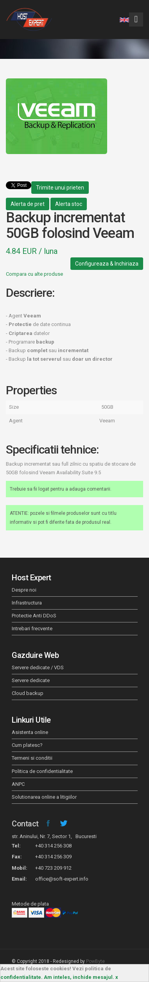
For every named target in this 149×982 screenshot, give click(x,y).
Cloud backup (27, 693)
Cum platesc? (27, 745)
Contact (25, 823)
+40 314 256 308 (53, 846)
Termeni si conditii (32, 758)
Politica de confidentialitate (42, 771)
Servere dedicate (31, 680)
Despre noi (24, 590)
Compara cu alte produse (34, 274)
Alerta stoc (68, 204)
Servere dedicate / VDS (38, 667)
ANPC (18, 784)
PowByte (95, 961)
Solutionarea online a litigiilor (44, 797)
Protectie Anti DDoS (34, 616)
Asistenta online (30, 732)
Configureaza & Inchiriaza (106, 264)
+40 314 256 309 (53, 857)
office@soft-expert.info (61, 879)
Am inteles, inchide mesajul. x (81, 977)
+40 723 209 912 (53, 868)
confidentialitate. (21, 977)
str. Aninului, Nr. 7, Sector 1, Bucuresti (54, 836)
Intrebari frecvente (32, 628)
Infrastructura (27, 603)
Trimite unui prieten (60, 187)
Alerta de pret (28, 204)
